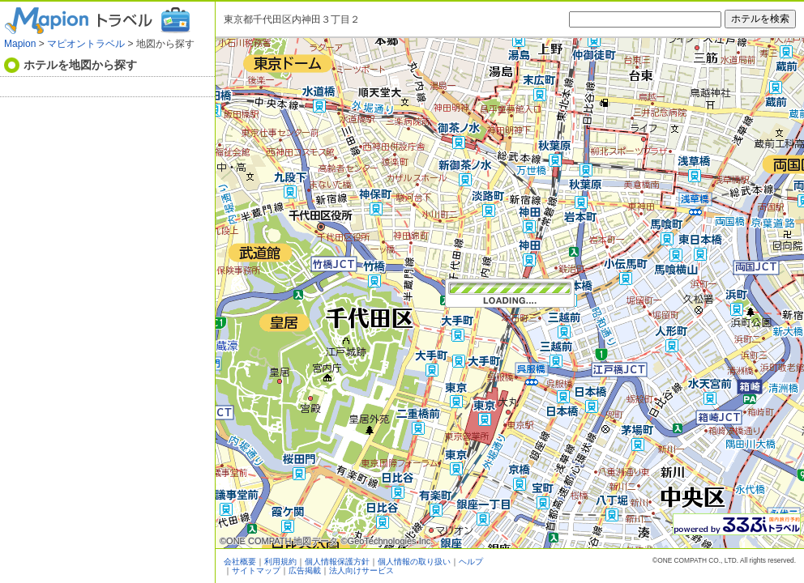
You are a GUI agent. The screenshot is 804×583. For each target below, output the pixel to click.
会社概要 (240, 561)
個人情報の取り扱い (414, 561)
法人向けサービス (361, 570)
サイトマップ (256, 570)
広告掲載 (305, 570)
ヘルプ (471, 561)
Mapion (20, 43)
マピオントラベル (86, 43)
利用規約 (280, 561)
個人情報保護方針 (337, 561)
